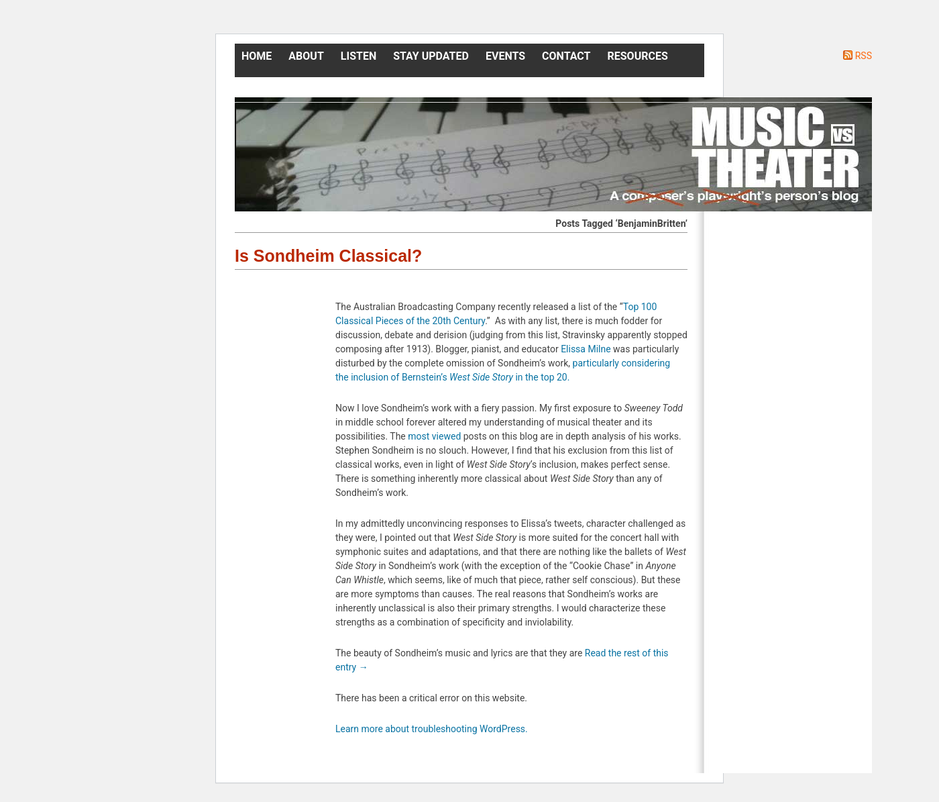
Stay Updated (431, 56)
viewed (446, 436)
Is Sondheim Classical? (328, 255)
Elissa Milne (586, 349)
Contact (566, 56)
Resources (638, 56)
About (305, 56)
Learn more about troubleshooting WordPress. (431, 728)
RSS (863, 55)
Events (505, 56)
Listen (358, 56)
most (418, 436)
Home (256, 56)
